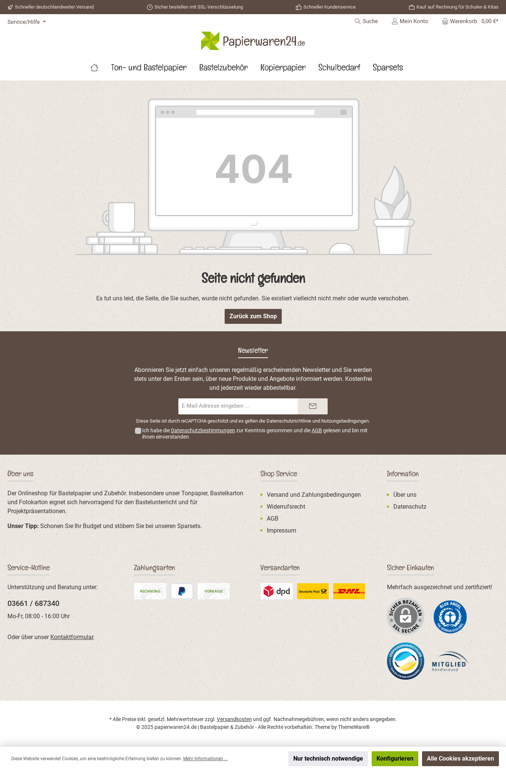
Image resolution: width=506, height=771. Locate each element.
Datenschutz (410, 506)
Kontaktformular (71, 637)
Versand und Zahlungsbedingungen (314, 494)
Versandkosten (234, 719)
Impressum (281, 530)
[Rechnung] (150, 591)
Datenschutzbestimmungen (203, 430)
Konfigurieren (395, 758)
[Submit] (313, 406)
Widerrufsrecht (286, 506)
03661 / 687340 (33, 603)
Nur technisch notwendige (328, 758)
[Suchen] (366, 21)
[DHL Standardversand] (349, 591)
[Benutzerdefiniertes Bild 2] (276, 591)
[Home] (100, 69)
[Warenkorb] (468, 21)
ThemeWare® (354, 727)
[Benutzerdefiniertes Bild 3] (313, 591)
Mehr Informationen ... (205, 758)
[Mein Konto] (410, 21)
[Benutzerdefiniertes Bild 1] (450, 616)
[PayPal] (182, 591)
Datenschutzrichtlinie (288, 421)
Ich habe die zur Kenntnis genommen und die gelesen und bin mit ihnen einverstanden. (255, 433)
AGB (317, 430)
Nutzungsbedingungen (345, 421)
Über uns (404, 494)
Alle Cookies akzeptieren (460, 758)
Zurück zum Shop (253, 316)
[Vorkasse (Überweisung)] (213, 591)
